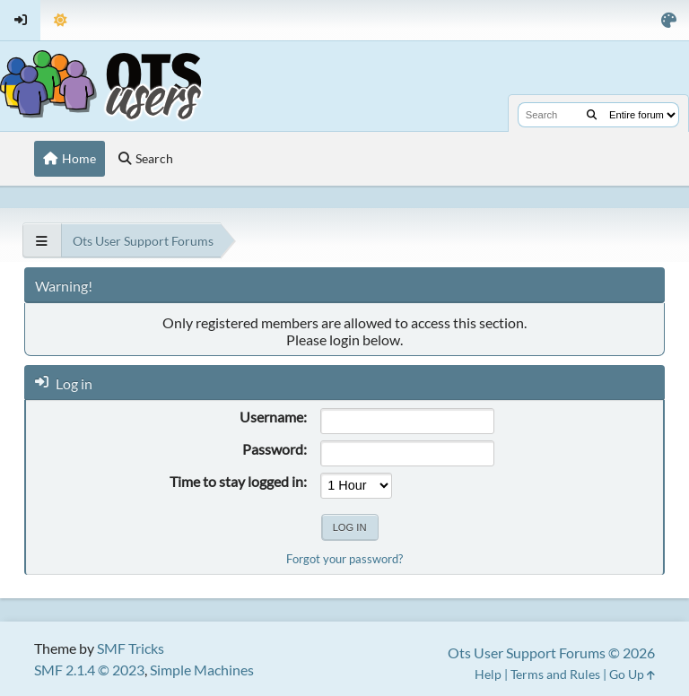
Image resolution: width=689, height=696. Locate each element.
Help (488, 674)
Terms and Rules (555, 674)
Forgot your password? (344, 559)
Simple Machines (202, 669)
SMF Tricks (130, 648)
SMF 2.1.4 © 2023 (89, 669)
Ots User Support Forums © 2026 (551, 652)
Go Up (632, 674)
